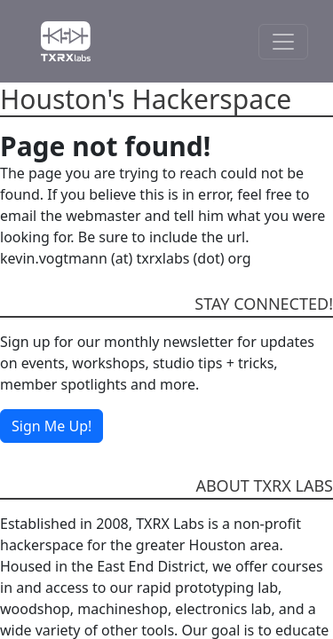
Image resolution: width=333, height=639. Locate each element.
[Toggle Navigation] (283, 41)
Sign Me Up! (51, 426)
